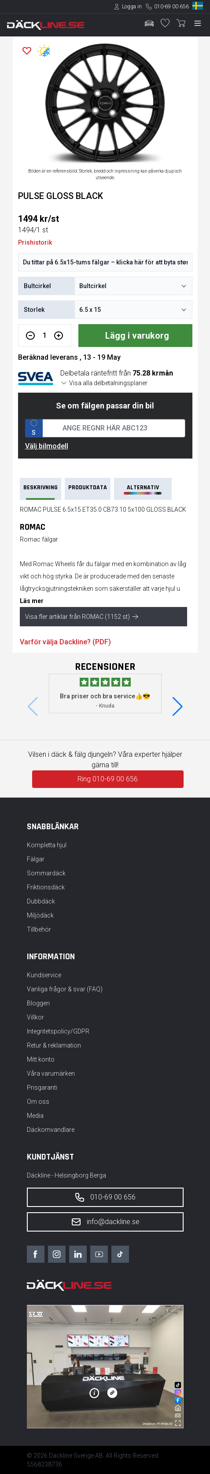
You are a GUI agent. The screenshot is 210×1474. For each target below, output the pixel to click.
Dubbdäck (41, 901)
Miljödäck (40, 915)
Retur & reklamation (54, 1045)
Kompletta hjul (46, 845)
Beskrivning (40, 492)
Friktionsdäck (46, 887)
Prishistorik (35, 242)
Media (35, 1115)
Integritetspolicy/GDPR (58, 1031)
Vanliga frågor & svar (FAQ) (65, 989)
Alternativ (143, 489)
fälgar (102, 563)
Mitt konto (41, 1059)
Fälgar (35, 859)
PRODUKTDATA (87, 487)
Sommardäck (46, 873)
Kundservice (44, 975)
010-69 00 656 (171, 7)
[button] (178, 706)
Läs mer (32, 600)
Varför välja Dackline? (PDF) (65, 642)
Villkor (35, 1017)
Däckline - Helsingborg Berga (66, 1175)
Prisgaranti (42, 1087)
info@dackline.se (105, 1222)
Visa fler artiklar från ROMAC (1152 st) (82, 616)
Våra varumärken (51, 1073)
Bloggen (38, 1003)
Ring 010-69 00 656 (107, 779)
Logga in (132, 7)
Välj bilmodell (46, 446)
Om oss (38, 1101)
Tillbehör (39, 929)
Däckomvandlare (50, 1129)
